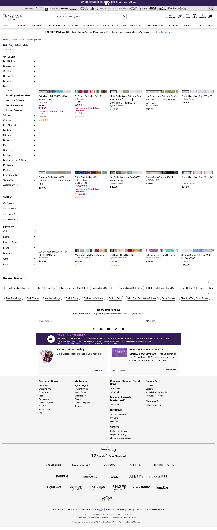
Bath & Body (72, 298)
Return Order (80, 392)
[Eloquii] (113, 8)
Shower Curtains (14, 110)
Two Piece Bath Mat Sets (18, 288)
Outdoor (7, 120)
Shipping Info (44, 392)
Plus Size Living (10, 125)
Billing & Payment (46, 402)
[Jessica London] (84, 8)
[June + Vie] (136, 476)
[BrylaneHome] (141, 488)
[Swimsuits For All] (123, 8)
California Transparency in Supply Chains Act (125, 509)
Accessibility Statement (156, 509)
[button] (119, 2)
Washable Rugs (52, 298)
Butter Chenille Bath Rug (91, 178)
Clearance (8, 180)
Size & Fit (42, 406)
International (44, 409)
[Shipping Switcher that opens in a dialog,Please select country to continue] (211, 9)
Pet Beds (7, 170)
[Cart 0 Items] (211, 16)
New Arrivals (9, 66)
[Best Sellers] (35, 61)
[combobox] (90, 16)
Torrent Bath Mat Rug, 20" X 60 (197, 97)
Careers (149, 389)
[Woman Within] (39, 8)
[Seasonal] (35, 76)
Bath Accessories (14, 105)
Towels (9, 90)
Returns (42, 396)
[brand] (19, 247)
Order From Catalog (118, 431)
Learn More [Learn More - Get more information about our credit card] (115, 388)
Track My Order (81, 389)
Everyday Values (11, 175)
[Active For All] (133, 8)
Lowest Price (12, 219)
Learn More (166, 32)
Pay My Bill (114, 392)
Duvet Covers (168, 298)
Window (7, 115)
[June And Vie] (103, 8)
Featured (10, 203)
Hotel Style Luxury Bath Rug (161, 288)
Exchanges (44, 399)
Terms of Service (133, 522)
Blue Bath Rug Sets (46, 288)
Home (5, 39)
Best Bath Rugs (13, 298)
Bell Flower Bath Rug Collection (162, 256)
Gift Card (114, 418)
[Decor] (35, 140)
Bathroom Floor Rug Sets (73, 288)
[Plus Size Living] (35, 125)
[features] (19, 253)
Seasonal (8, 76)
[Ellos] (94, 8)
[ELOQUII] (158, 476)
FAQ (40, 413)
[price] (19, 264)
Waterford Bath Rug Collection (91, 256)
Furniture (7, 130)
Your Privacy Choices (92, 509)
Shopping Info (45, 389)
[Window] (35, 115)
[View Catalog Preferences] (98, 370)
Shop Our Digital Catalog (120, 438)
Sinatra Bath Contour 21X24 (162, 178)
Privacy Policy (57, 509)
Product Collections (154, 396)
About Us (149, 385)
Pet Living (8, 165)
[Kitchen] (35, 135)
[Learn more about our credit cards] (170, 369)
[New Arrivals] (35, 66)
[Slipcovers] (35, 150)
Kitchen (7, 135)
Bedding (7, 81)
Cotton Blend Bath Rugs (130, 288)
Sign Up (150, 321)
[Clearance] (35, 180)
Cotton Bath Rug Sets (102, 288)
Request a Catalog (118, 434)
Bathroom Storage (15, 100)
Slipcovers (8, 150)
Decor (6, 140)
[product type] (19, 242)
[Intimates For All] (143, 8)
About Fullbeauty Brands (156, 392)
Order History (80, 396)
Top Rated (11, 208)
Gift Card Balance (118, 414)
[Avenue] (64, 8)
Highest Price (12, 214)
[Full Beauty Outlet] (182, 8)
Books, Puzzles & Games (15, 160)
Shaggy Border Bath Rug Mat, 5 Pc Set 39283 (197, 258)
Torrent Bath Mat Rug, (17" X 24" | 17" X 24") (197, 180)
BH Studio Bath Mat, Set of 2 (91, 97)
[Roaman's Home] (12, 17)
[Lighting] (35, 155)
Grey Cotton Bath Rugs (192, 288)
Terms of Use (72, 509)
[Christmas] (35, 71)
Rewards (78, 406)
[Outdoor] (35, 120)
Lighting (7, 155)
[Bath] (35, 86)
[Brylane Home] (162, 8)
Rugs (5, 145)
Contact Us (43, 385)
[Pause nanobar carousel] (106, 4)
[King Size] (172, 8)
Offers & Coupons (82, 402)
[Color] (19, 231)
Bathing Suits (115, 298)
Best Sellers (9, 61)
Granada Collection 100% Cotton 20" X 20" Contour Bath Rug (54, 180)
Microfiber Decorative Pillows (141, 298)
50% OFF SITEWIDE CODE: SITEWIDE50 (98, 2)
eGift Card (114, 421)
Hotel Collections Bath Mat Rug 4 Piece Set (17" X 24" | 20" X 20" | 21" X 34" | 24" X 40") (126, 101)
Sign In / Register (82, 385)
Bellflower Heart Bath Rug (126, 256)
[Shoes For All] (153, 8)
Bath (22, 39)
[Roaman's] (47, 8)
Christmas (8, 71)
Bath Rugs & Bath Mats (18, 95)
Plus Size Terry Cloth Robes (194, 298)
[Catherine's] (54, 8)
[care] (19, 259)
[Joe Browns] (74, 8)
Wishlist (78, 399)
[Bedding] (35, 81)
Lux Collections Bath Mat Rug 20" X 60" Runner (55, 254)
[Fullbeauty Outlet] (108, 498)
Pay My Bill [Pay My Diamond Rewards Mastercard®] (114, 404)
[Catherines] (136, 465)
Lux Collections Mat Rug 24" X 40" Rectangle (126, 180)
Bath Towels (33, 298)
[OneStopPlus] (29, 8)
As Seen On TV (10, 185)
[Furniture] (35, 130)
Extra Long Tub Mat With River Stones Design (55, 99)
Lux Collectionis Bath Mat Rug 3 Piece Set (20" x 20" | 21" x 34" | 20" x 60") (162, 101)
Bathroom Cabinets (93, 298)
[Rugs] (35, 145)
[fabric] (19, 236)
